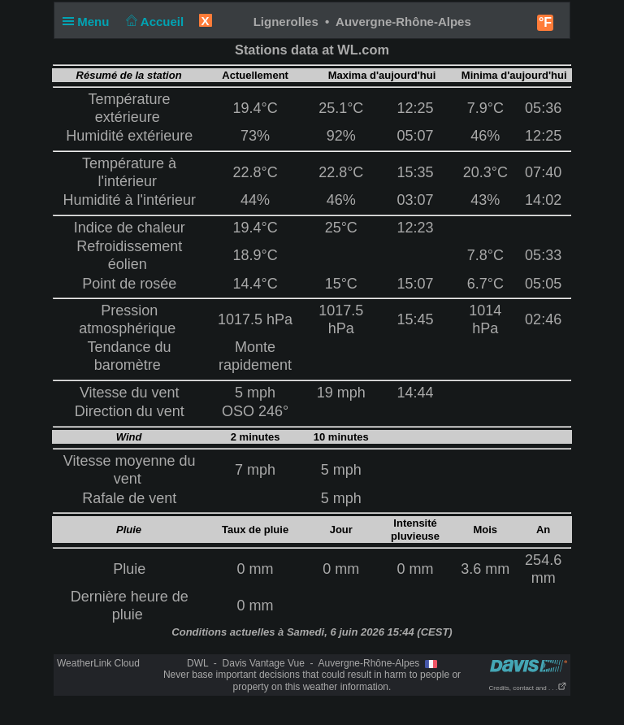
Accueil (153, 21)
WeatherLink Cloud (98, 663)
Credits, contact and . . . (528, 688)
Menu (89, 21)
